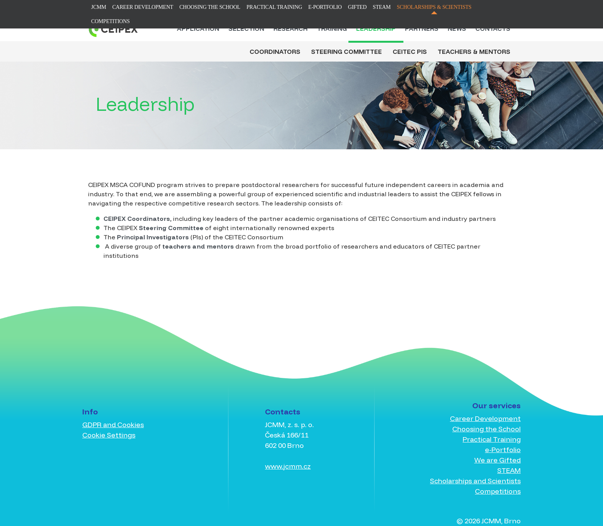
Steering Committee (346, 51)
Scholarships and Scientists (475, 480)
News (457, 28)
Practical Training (274, 7)
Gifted (357, 7)
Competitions (110, 21)
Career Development (142, 7)
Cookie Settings (108, 435)
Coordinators (275, 51)
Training (332, 28)
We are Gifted (497, 460)
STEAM (381, 7)
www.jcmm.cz (288, 466)
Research (290, 28)
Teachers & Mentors (474, 51)
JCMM (98, 7)
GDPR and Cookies (113, 424)
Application (198, 28)
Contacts (492, 28)
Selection (246, 28)
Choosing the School (209, 7)
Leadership (376, 28)
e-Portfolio (325, 7)
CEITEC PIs (410, 51)
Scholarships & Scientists (434, 7)
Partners (421, 28)
